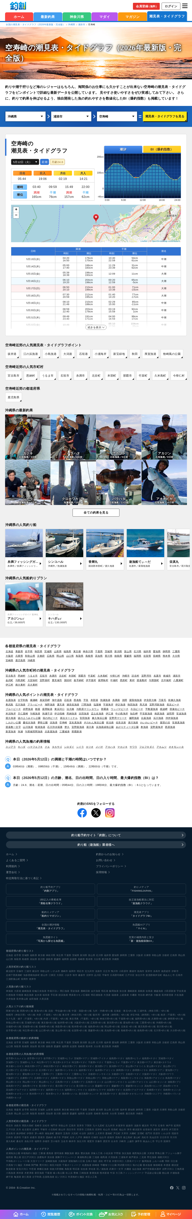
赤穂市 (46, 1141)
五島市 (66, 1133)
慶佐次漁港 (29, 722)
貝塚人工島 (97, 1153)
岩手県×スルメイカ (16, 1058)
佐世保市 (147, 1129)
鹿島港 (49, 1153)
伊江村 (9, 684)
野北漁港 (152, 1157)
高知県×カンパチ (153, 1086)
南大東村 (20, 684)
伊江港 (109, 713)
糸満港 (116, 700)
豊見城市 (57, 680)
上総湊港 (124, 995)
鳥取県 (79, 656)
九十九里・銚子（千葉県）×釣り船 (24, 1019)
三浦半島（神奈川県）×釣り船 (153, 1011)
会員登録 (147, 6)
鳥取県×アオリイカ (154, 1078)
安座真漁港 (178, 722)
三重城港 (64, 731)
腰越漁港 (158, 991)
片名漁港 (179, 995)
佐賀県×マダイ (114, 1090)
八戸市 (78, 1137)
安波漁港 (181, 713)
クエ (47, 746)
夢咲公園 (43, 722)
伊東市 (175, 971)
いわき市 (166, 1133)
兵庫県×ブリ (26, 1078)
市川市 (173, 1137)
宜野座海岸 (156, 727)
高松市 (145, 1137)
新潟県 (118, 651)
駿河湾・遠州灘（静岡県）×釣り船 (111, 1015)
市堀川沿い (53, 991)
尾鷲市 (90, 1141)
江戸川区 (129, 975)
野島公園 (159, 1153)
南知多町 (49, 1133)
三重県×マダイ (63, 1074)
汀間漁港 (86, 704)
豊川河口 (44, 1165)
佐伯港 (84, 1169)
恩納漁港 (72, 713)
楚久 (67, 727)
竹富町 (143, 375)
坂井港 (12, 353)
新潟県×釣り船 (114, 1023)
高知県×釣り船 (112, 1030)
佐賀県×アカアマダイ (134, 1090)
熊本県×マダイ (37, 1094)
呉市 (18, 1129)
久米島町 (160, 375)
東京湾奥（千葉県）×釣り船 (84, 1019)
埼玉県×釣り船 (30, 1030)
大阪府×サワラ (166, 1074)
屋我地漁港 (135, 700)
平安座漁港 (146, 713)
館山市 (44, 975)
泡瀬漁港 (105, 700)
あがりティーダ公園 (127, 727)
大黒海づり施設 (14, 1165)
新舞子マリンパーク (65, 1157)
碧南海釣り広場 (76, 1161)
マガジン (132, 17)
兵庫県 (19, 656)
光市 (72, 1137)
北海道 (9, 651)
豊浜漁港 (85, 1153)
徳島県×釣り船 (145, 1030)
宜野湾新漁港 (157, 704)
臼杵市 (9, 1137)
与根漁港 (35, 713)
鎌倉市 (81, 975)
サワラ (133, 746)
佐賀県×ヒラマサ (97, 1090)
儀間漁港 (134, 718)
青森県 (19, 651)
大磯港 (133, 995)
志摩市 (35, 1129)
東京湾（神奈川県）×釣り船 (77, 1015)
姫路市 (129, 1125)
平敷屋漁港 (151, 709)
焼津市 (32, 979)
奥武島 (9, 704)
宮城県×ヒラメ (65, 1058)
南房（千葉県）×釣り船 (173, 1015)
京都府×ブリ (118, 1074)
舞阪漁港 (69, 1153)
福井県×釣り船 (65, 1023)
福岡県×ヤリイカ (55, 1090)
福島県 (67, 651)
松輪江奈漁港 (39, 991)
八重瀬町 (178, 680)
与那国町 (154, 680)
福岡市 (72, 971)
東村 (132, 680)
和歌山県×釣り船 (15, 1023)
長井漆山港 (22, 999)
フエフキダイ (146, 746)
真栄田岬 (45, 700)
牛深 (112, 1173)
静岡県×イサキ (140, 1070)
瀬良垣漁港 (73, 704)
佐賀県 (147, 656)
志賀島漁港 (48, 1177)
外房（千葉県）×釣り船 (49, 1015)
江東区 (52, 975)
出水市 (114, 1141)
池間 (124, 700)
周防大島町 (28, 1125)
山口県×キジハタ (158, 1082)
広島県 (51, 656)
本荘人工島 (91, 1177)
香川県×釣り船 (164, 1026)
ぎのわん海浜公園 (94, 722)
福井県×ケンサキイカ (66, 1070)
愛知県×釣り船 (131, 1023)
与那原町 (20, 680)
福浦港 (115, 995)
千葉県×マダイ (96, 1062)
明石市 (80, 971)
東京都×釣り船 (49, 1023)
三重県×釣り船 (147, 1023)
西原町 (124, 680)
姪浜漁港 (63, 995)
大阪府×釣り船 (82, 1023)
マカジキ (122, 746)
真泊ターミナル (69, 718)
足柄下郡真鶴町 (14, 975)
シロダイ (69, 746)
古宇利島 (23, 700)
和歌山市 (45, 971)
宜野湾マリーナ (118, 718)
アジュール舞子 (173, 1153)
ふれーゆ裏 (158, 1161)
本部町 (111, 375)
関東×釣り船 (12, 1011)
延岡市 (177, 1125)
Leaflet (144, 241)
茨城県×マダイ (166, 1058)
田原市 (156, 1133)
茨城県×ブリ (12, 1062)
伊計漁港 (120, 704)
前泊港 (110, 722)
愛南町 (108, 1133)
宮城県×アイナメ (99, 1058)
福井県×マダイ (86, 1070)
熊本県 (166, 656)
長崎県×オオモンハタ (17, 1094)
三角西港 (179, 1169)
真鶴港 (141, 991)
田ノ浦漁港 (102, 1169)
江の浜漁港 (30, 353)
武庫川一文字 (116, 1169)
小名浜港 (108, 1153)
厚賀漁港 (150, 353)
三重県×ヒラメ (79, 1074)
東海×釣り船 (40, 1011)
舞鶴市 (87, 1137)
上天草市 (99, 1133)
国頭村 (68, 680)
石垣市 (65, 375)
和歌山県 (30, 656)
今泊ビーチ (136, 709)
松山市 (106, 1129)
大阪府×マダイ (150, 1074)
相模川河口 (163, 1157)
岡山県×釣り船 (112, 1026)
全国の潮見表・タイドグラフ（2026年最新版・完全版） (35, 24)
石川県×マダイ (46, 1070)
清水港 (50, 1157)
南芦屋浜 (133, 1157)
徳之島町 (128, 1137)
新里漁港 (11, 731)
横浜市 (35, 971)
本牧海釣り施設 (29, 1153)
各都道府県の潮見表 (17, 1105)
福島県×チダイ (150, 1058)
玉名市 (64, 1141)
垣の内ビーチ (50, 718)
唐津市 (164, 1129)
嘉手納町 (79, 680)
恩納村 (30, 375)
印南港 (19, 995)
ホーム (19, 17)
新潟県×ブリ (101, 1066)
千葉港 (48, 1173)
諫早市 (138, 1141)
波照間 (170, 713)
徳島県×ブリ (174, 1082)
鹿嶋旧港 (85, 991)
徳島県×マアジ (14, 1086)
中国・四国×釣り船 (82, 1011)
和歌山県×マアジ (111, 1078)
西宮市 (106, 1141)
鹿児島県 (13, 397)
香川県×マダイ (46, 1086)
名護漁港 (11, 700)
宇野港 (117, 1153)
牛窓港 (32, 1169)
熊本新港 (104, 1173)
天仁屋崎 (23, 713)
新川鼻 (90, 727)
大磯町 (132, 1133)
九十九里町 (99, 1125)
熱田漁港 (133, 704)
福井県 (147, 651)
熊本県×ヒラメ (54, 1094)
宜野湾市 (146, 675)
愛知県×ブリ (171, 1070)
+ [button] (16, 210)
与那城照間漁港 (34, 731)
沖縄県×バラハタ (172, 1094)
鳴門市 (54, 1125)
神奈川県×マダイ (52, 1066)
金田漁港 (33, 999)
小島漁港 (50, 353)
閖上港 (17, 1157)
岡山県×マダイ (30, 1082)
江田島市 (89, 1129)
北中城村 (166, 680)
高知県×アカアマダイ (17, 1090)
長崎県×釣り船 (46, 1026)
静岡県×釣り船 (175, 1019)
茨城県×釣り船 (32, 1023)
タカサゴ (57, 746)
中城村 (114, 680)
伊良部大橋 (150, 700)
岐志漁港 (29, 995)
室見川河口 (22, 1169)
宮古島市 (13, 375)
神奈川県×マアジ (34, 1066)
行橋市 (94, 1137)
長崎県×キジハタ (172, 1090)
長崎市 (38, 1125)
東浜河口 (59, 709)
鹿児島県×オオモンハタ (130, 1094)
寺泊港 (141, 995)
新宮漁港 (39, 1173)
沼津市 (89, 975)
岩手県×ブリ (50, 1058)
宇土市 (159, 1141)
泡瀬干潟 (47, 713)
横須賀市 (10, 971)
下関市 (88, 1125)
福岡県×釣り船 (143, 1019)
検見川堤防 (56, 1165)
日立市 (106, 971)
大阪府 (9, 656)
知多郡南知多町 (31, 975)
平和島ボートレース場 (17, 1161)
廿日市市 (164, 1137)
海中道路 (57, 700)
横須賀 (175, 1165)
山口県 (70, 656)
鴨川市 (114, 971)
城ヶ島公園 (59, 1173)
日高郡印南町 (117, 975)
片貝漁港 (113, 1157)
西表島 (77, 700)
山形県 (58, 651)
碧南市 (110, 1137)
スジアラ (11, 746)
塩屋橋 (97, 704)
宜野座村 (45, 680)
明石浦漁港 (97, 995)
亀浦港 (17, 1177)
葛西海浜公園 (139, 1153)
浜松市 (46, 1125)
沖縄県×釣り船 (164, 1023)
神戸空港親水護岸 (151, 1169)
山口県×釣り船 (46, 1030)
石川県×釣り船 (161, 1030)
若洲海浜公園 (13, 1153)
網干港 (9, 1177)
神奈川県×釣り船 (109, 1019)
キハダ (22, 746)
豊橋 (76, 1173)
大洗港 (107, 995)
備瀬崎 (34, 700)
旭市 (75, 975)
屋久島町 (10, 1141)
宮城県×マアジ (82, 1058)
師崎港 (95, 1165)
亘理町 (140, 1133)
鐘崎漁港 (26, 991)
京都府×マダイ (133, 1074)
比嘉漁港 (146, 718)
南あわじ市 (169, 975)
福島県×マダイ (117, 1058)
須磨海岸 (41, 1157)
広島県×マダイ (63, 1082)
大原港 (17, 991)
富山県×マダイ (154, 1066)
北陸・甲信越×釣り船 (59, 1011)
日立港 (174, 1161)
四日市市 (71, 1129)
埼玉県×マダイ (79, 1062)
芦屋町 (65, 1137)
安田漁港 (85, 718)
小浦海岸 (100, 353)
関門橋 (34, 1165)
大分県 (176, 656)
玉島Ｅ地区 (92, 1161)
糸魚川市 (29, 1141)
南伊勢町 (21, 1133)
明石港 (104, 991)
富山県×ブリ (169, 1066)
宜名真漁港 (75, 722)
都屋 (37, 709)
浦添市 (81, 24)
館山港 (165, 1173)
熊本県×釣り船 (79, 1026)
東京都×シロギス (15, 1066)
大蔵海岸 (63, 1161)
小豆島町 (53, 1129)
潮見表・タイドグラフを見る (164, 116)
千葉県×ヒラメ (112, 1062)
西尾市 (41, 1137)
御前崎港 (158, 1165)
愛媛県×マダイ (103, 1086)
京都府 (41, 656)
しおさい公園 (13, 722)
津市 (129, 1129)
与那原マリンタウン (87, 709)
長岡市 (24, 979)
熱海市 (140, 971)
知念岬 (134, 713)
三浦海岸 (123, 1157)
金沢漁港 (95, 991)
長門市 (148, 1133)
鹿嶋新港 (132, 991)
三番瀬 (42, 1153)
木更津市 (120, 1125)
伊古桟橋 (59, 713)
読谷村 (135, 675)
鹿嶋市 (64, 971)
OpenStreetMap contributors (166, 241)
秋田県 (38, 651)
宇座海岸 (108, 704)
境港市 (175, 1133)
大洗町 (74, 1133)
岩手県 (29, 651)
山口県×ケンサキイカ (115, 1082)
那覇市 (127, 375)
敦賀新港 (10, 1169)
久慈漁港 (10, 995)
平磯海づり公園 (108, 1165)
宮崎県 (9, 660)
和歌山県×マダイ (76, 1078)
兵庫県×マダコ (58, 1078)
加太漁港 (126, 1153)
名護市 (157, 675)
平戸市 (153, 1125)
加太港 (123, 991)
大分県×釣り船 (178, 1030)
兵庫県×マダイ (42, 1078)
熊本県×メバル (70, 1094)
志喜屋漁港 (51, 731)
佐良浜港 (121, 722)
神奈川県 (77, 17)
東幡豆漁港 (43, 1169)
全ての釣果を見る (96, 512)
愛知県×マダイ (14, 1074)
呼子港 (107, 1161)
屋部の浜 (165, 722)
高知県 (99, 656)
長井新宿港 (167, 995)
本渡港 (167, 1165)
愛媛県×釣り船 (96, 1030)
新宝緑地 (119, 353)
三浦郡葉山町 (13, 979)
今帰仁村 (179, 375)
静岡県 (166, 651)
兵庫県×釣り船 (159, 1019)
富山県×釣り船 (63, 1030)
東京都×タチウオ (163, 1062)
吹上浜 (69, 1173)
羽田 (167, 1161)
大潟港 (67, 353)
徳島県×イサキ (30, 1086)
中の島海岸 (121, 713)
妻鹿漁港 (94, 1173)
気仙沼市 (154, 1137)
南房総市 (166, 971)
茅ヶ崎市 (39, 1133)
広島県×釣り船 (98, 1023)
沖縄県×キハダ (14, 1098)
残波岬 (164, 709)
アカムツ (162, 746)
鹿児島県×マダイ (109, 1094)
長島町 (114, 1129)
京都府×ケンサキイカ (99, 1074)
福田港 (9, 1157)
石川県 (137, 651)
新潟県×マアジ (117, 1066)
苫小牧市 (55, 1141)
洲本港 (19, 1173)
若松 (100, 1161)
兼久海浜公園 (99, 718)
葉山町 (137, 1137)
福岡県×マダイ (37, 1090)
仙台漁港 (137, 1169)
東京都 (77, 651)
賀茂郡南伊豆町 (154, 975)
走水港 (38, 995)
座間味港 (47, 709)
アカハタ (110, 746)
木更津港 (29, 1173)
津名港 (92, 1169)
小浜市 (68, 975)
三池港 (95, 1157)
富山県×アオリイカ (136, 1066)
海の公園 (137, 1165)
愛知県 (157, 651)
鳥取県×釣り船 (63, 1026)
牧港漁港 (40, 727)
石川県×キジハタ (29, 1070)
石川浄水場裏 (54, 727)
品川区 (97, 975)
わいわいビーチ (149, 722)
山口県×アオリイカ (138, 1082)
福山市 (122, 1129)
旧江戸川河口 (29, 1157)
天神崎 (27, 1165)
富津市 (148, 971)
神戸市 (169, 1125)
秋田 (135, 353)
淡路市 (98, 971)
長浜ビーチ (173, 704)
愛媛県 (128, 656)
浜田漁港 (84, 713)
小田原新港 (170, 991)
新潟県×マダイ (86, 1066)
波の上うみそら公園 (29, 718)
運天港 (61, 704)
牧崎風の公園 (172, 353)
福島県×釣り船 (96, 1026)
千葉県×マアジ (128, 1062)
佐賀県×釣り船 (79, 1030)
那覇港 (105, 709)
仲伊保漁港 (172, 718)
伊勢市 (30, 1133)
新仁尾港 (26, 1177)
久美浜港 (44, 999)
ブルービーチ (13, 709)
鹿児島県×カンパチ (89, 1094)
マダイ (104, 17)
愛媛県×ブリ (118, 1086)
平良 (85, 700)
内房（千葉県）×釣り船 (56, 1019)
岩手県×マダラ (35, 1058)
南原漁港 (159, 713)
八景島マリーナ (133, 1161)
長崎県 (157, 656)
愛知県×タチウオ (31, 1074)
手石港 (54, 995)
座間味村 (103, 680)
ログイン (171, 6)
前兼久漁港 (174, 700)
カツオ (90, 746)
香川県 (108, 656)
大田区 (60, 975)
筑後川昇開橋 (57, 1169)
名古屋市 (26, 1129)
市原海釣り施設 (76, 1177)
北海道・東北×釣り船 (125, 1011)
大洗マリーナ (37, 1161)
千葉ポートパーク (71, 1165)
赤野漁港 (28, 709)
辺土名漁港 (97, 713)
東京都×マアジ (145, 1062)
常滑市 (80, 1129)
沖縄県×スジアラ (153, 1094)
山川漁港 (28, 727)
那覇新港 (77, 731)
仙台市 (102, 1137)
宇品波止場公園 (153, 1173)
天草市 (124, 1133)
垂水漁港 (147, 1165)
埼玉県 (59, 955)
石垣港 (83, 353)
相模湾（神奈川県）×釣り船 (21, 1015)
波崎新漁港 (51, 1161)
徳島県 (118, 656)
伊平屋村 (91, 680)
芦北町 (117, 1133)
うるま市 (48, 375)
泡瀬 (20, 731)
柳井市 (72, 1141)
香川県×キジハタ (85, 1086)
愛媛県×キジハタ (134, 1086)
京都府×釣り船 (14, 1026)
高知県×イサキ (171, 1086)
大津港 (150, 1153)
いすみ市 (55, 971)
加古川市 (140, 975)
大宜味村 (33, 680)
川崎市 (122, 1141)
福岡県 (137, 656)
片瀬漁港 (174, 1173)
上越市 (130, 1141)
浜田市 (90, 1133)
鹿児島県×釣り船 (147, 1026)
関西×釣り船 (26, 1011)
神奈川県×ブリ (70, 1066)
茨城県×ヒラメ (28, 1062)
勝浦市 (132, 971)
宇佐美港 (181, 991)
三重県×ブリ (47, 1074)
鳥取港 (68, 1169)
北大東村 (33, 684)
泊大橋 (70, 709)
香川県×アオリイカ (65, 1086)
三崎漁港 (83, 1173)
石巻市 (161, 1125)
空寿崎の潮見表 (31, 48)
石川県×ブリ (12, 1070)
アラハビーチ (35, 704)
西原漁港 (170, 727)
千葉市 (25, 1137)
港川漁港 (133, 722)
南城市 (167, 675)
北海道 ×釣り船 (129, 1026)
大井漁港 (10, 999)
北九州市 (89, 971)
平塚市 (105, 975)
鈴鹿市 (33, 1137)
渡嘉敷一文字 (13, 727)
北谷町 (96, 375)
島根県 (89, 656)
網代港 (149, 995)
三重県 (176, 651)
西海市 (118, 1137)
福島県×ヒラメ (133, 1058)
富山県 (128, 651)
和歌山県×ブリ (93, 1078)
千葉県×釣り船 (126, 1019)
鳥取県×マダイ (173, 1078)
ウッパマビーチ (120, 709)
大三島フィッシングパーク (130, 1173)
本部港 (94, 700)
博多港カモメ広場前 (79, 995)
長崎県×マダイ (154, 1090)
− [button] (16, 215)
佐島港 (149, 991)
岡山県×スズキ (14, 1082)
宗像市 (19, 971)
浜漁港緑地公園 (105, 727)
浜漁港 (54, 722)
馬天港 (143, 704)
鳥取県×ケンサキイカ (132, 1078)
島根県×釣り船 (128, 1030)
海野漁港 (50, 704)
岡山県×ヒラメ (46, 1082)
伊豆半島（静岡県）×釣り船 (145, 1015)
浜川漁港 (158, 718)
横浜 (77, 1153)
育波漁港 (75, 991)
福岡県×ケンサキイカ (76, 1090)
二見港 (142, 1157)
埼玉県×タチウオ (62, 1062)
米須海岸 (11, 713)
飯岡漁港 (113, 991)
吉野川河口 (168, 1169)
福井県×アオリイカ (105, 1070)
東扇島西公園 (84, 1157)
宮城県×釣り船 (30, 1026)
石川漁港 (20, 704)
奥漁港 (144, 727)
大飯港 (157, 995)
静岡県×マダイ (124, 1070)
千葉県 (99, 651)
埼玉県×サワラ (44, 1062)
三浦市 (28, 971)
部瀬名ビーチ (177, 709)
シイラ (80, 746)
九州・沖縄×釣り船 (103, 1011)
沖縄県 (71, 24)
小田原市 (123, 971)
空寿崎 (63, 722)
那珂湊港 (59, 1153)
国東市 (167, 1141)
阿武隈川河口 (125, 1165)
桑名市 (19, 1141)
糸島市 (156, 971)
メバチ (99, 746)
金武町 (9, 680)
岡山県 (60, 656)
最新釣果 (48, 17)
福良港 (46, 995)
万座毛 (162, 700)
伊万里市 (173, 1129)
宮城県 (48, 651)
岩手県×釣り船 (14, 1030)
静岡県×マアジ (157, 1070)
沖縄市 (126, 675)
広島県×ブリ (78, 1082)
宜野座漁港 (78, 727)
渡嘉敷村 (142, 680)
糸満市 (80, 375)
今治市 (82, 1133)
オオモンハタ (176, 746)
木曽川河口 (118, 1161)
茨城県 (108, 651)
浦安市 (156, 1129)
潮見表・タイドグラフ (167, 16)
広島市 (179, 975)
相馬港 (103, 1157)
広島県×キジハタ (95, 1082)
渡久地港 (11, 718)
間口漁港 (64, 991)
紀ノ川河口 (61, 1177)
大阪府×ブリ (12, 1078)
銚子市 (57, 1137)
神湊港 (9, 991)
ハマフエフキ (35, 746)
